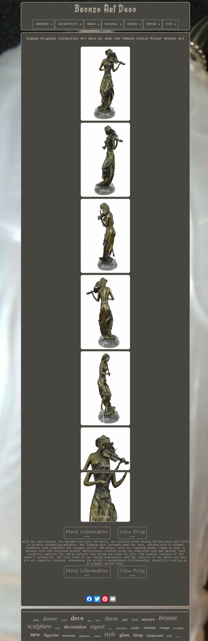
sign (110, 628)
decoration (75, 627)
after (90, 621)
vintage (165, 628)
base (36, 620)
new (35, 634)
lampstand (155, 635)
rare (57, 628)
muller (135, 628)
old (169, 636)
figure (98, 620)
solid (64, 620)
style (110, 634)
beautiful (178, 628)
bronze (168, 618)
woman (150, 627)
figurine (51, 635)
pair (125, 620)
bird (135, 620)
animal (97, 636)
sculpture (39, 626)
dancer (50, 619)
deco (77, 618)
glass (124, 634)
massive (148, 619)
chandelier (121, 628)
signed (97, 627)
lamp (138, 634)
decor (111, 618)
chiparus (84, 635)
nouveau (69, 635)
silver (177, 636)
